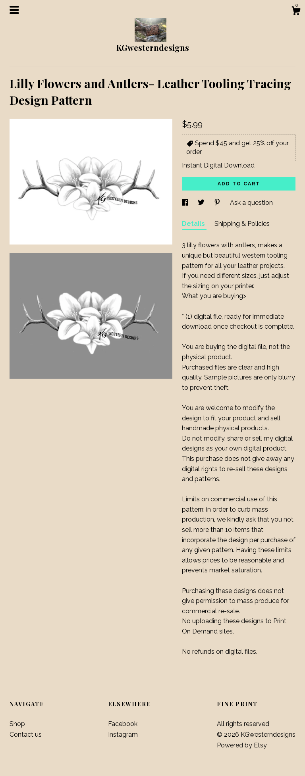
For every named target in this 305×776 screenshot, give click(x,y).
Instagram (123, 734)
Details (194, 223)
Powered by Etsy (242, 745)
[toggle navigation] (14, 10)
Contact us (26, 734)
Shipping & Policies (242, 223)
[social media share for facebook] (186, 202)
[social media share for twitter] (202, 202)
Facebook (122, 724)
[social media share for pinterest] (218, 202)
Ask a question (251, 202)
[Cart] (295, 12)
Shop (17, 724)
